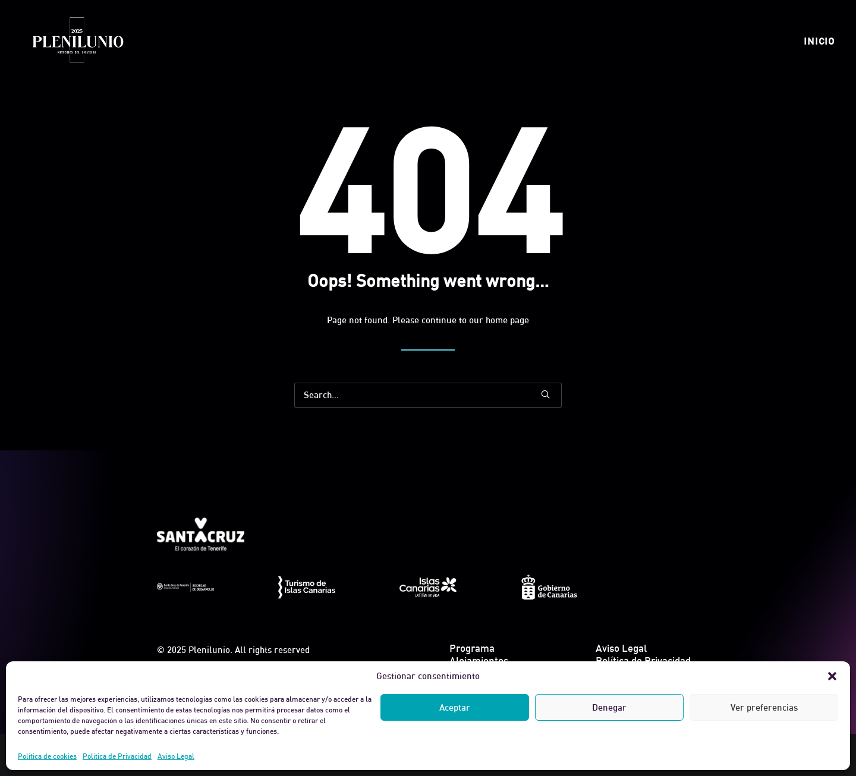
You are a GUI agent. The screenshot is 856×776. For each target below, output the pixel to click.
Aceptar (454, 707)
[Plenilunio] (77, 41)
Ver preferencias (764, 707)
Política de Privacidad (117, 756)
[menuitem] (819, 41)
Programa (472, 648)
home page (507, 320)
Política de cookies (47, 756)
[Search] (428, 395)
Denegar (609, 707)
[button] (832, 676)
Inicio (819, 41)
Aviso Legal (176, 756)
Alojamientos (478, 660)
